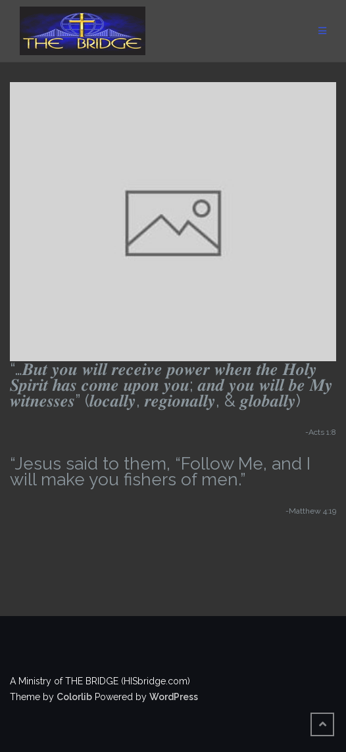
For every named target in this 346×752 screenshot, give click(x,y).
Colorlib (74, 697)
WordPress (173, 697)
